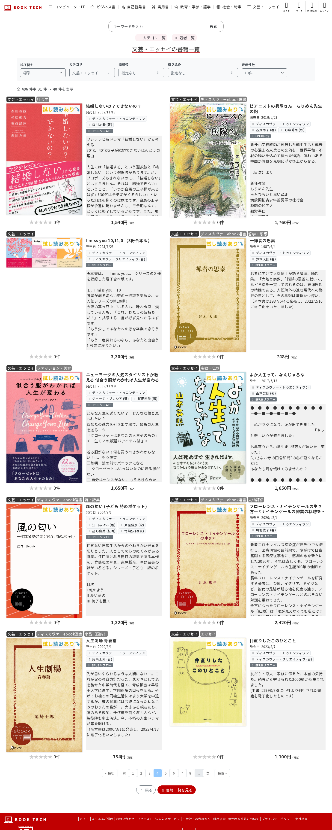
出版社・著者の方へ (196, 819)
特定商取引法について (243, 819)
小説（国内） (96, 634)
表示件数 (248, 64)
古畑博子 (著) (263, 130)
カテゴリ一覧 (151, 37)
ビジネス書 (103, 6)
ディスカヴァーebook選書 (223, 99)
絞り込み (174, 64)
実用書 (160, 6)
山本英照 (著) (263, 393)
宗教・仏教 (210, 368)
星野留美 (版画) (101, 531)
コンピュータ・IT (67, 6)
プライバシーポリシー (277, 819)
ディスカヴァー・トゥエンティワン (116, 118)
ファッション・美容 (54, 368)
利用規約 (219, 819)
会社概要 (301, 819)
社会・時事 (228, 6)
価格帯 (123, 64)
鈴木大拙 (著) (263, 259)
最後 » (222, 773)
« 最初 (109, 773)
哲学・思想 (257, 234)
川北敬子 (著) (263, 530)
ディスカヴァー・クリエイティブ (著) (281, 659)
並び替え (26, 64)
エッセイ (208, 634)
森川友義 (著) (99, 124)
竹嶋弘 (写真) (131, 531)
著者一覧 (184, 37)
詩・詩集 (92, 499)
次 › (208, 773)
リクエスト (145, 819)
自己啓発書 (133, 6)
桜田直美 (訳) (145, 398)
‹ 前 (123, 773)
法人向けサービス (167, 819)
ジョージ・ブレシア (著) (108, 398)
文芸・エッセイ (263, 6)
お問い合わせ (125, 819)
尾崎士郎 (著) (99, 659)
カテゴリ (76, 64)
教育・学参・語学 (193, 6)
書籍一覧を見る (176, 790)
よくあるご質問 (102, 819)
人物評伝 (256, 499)
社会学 (42, 99)
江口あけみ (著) (101, 525)
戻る (145, 790)
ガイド (84, 819)
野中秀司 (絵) (292, 130)
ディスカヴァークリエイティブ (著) (116, 259)
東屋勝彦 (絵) (131, 525)
